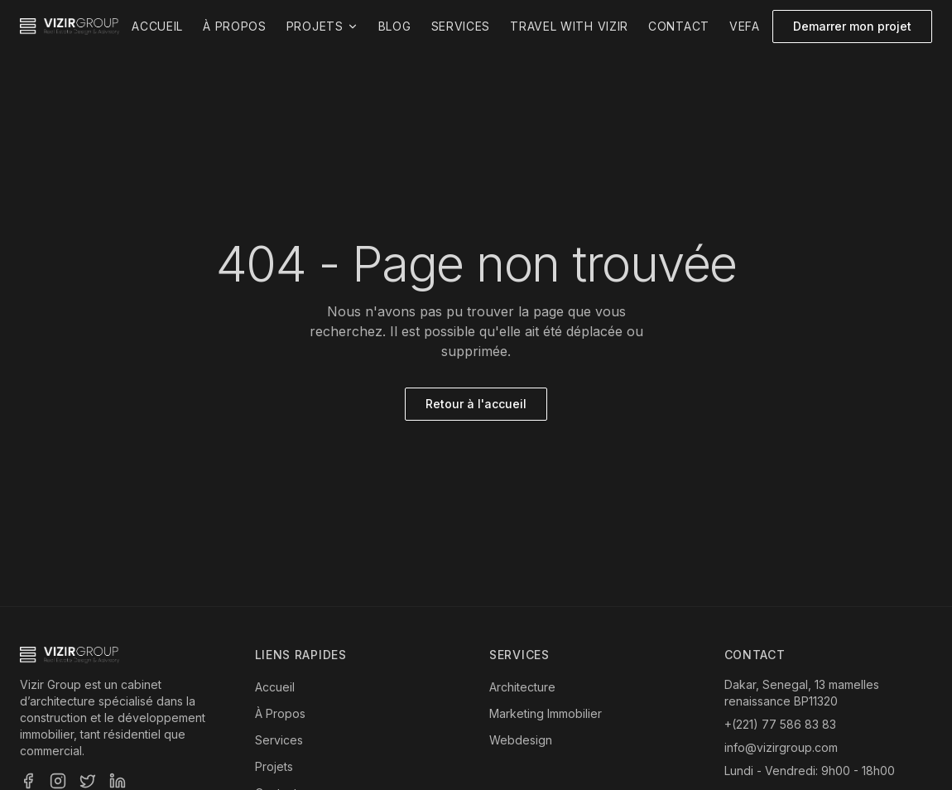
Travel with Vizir (569, 26)
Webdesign (520, 740)
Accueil (157, 26)
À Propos (280, 713)
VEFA (744, 26)
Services (461, 26)
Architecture (522, 687)
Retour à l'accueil (476, 404)
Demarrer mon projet (852, 26)
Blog (394, 26)
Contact (678, 26)
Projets (322, 26)
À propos (235, 26)
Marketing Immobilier (545, 713)
